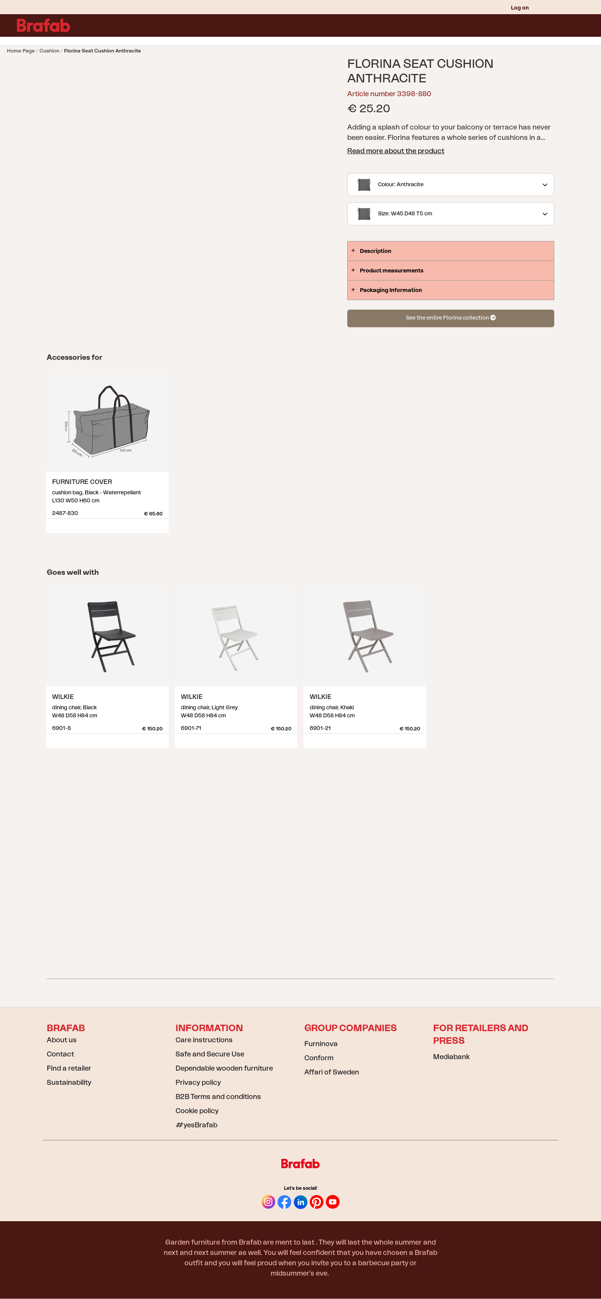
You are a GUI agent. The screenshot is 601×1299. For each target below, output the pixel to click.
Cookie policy (197, 1110)
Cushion (49, 50)
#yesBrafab (196, 1125)
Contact (60, 1054)
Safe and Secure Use (210, 1054)
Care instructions (204, 1040)
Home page (21, 50)
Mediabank (451, 1056)
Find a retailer (69, 1068)
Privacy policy (198, 1082)
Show (161, 523)
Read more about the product (395, 151)
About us (62, 1040)
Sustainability (69, 1082)
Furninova (321, 1043)
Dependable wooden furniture (224, 1068)
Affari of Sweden (331, 1072)
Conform (318, 1058)
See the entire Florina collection (451, 318)
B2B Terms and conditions (218, 1096)
